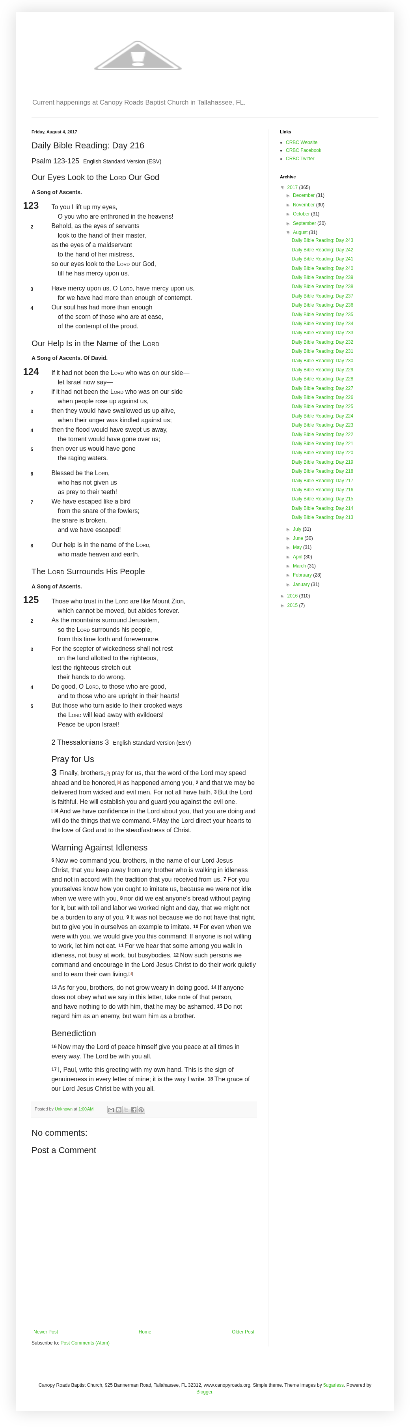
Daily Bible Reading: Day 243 (322, 240)
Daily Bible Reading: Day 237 (322, 296)
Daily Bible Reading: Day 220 (322, 452)
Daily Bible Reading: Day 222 (322, 434)
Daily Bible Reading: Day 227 (322, 388)
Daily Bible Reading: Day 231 (322, 351)
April (298, 557)
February (303, 575)
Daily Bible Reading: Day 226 (322, 397)
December (304, 195)
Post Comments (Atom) (85, 1343)
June (298, 538)
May (298, 547)
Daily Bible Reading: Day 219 (322, 462)
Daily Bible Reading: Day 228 (322, 379)
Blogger (204, 1392)
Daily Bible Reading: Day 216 (322, 490)
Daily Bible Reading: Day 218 (322, 471)
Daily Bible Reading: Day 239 (322, 277)
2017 (293, 187)
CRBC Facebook (303, 150)
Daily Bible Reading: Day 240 (322, 268)
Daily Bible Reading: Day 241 (322, 259)
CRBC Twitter (300, 158)
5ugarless (333, 1385)
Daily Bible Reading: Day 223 (322, 425)
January (302, 584)
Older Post (243, 1332)
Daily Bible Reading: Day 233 (322, 332)
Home (145, 1332)
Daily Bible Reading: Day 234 (322, 323)
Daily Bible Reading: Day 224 (322, 416)
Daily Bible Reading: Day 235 (322, 314)
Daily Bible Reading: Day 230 (322, 360)
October (302, 214)
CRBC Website (301, 142)
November (304, 205)
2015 (293, 605)
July (298, 529)
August (301, 232)
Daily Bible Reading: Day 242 (322, 250)
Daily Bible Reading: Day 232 (322, 342)
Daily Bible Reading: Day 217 (322, 480)
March (300, 566)
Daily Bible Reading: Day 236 (322, 305)
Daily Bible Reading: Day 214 (322, 508)
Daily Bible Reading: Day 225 (322, 406)
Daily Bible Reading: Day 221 (322, 443)
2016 (293, 596)
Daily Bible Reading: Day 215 (322, 499)
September (305, 223)
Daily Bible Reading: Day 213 (322, 517)
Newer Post (46, 1332)
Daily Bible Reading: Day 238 (322, 286)
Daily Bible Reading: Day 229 (322, 370)
